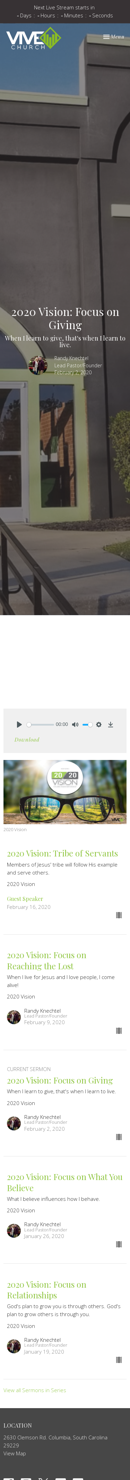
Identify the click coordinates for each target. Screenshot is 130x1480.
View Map (14, 1453)
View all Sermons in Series (34, 1390)
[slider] (40, 724)
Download (27, 739)
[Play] (19, 724)
